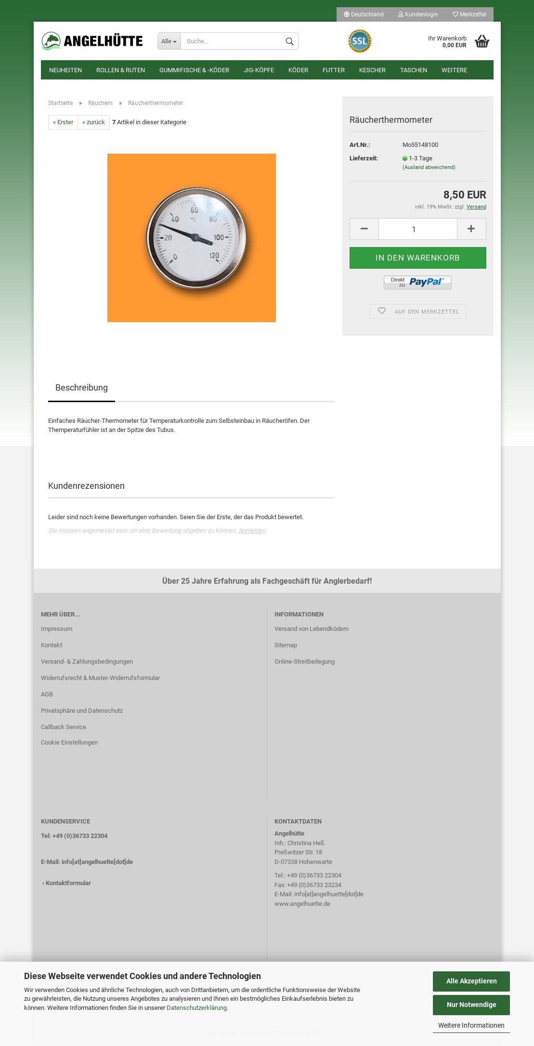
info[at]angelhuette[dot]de (97, 861)
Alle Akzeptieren (471, 981)
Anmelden (252, 530)
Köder (298, 70)
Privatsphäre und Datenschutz (82, 710)
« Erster (63, 122)
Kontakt (51, 645)
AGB (47, 694)
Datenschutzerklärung (197, 1007)
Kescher (372, 70)
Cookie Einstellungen (69, 742)
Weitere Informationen (471, 1025)
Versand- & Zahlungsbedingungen (87, 661)
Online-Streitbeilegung (304, 661)
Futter (334, 70)
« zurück (93, 122)
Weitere (454, 70)
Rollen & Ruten (120, 70)
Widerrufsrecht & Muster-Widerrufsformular (100, 677)
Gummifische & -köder (194, 70)
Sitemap (285, 645)
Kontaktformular (68, 883)
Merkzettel (469, 14)
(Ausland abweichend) (429, 167)
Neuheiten (65, 70)
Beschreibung (81, 387)
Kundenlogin (418, 14)
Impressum (56, 628)
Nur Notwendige (471, 1004)
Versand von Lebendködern (311, 628)
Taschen (413, 70)
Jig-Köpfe (259, 70)
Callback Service (63, 727)
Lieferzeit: (364, 158)
